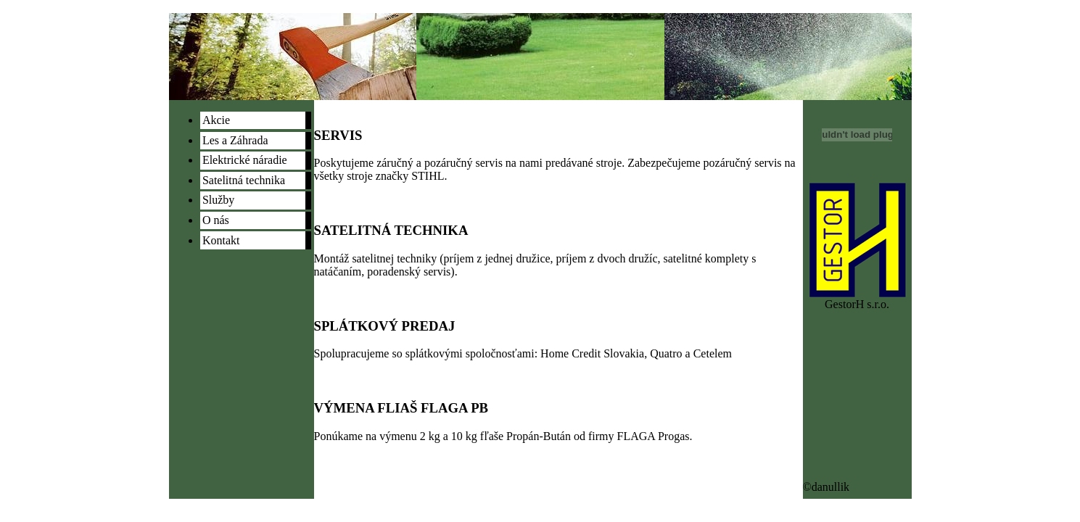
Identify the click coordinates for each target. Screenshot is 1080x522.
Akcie (216, 120)
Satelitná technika (243, 180)
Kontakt (221, 240)
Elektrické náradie (244, 160)
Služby (218, 200)
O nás (215, 220)
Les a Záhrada (235, 140)
